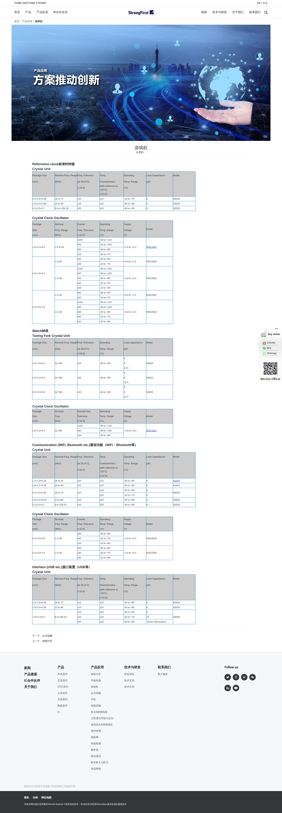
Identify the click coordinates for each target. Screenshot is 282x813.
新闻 (204, 12)
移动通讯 (96, 756)
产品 (28, 12)
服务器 (94, 749)
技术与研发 (219, 12)
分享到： (141, 152)
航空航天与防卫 (99, 762)
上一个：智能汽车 (42, 641)
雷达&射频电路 (99, 711)
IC (59, 711)
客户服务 (163, 674)
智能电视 (96, 743)
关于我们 (238, 12)
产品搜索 (30, 674)
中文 (265, 3)
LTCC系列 (63, 686)
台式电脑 (96, 693)
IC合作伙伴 (60, 12)
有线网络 (96, 768)
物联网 (94, 737)
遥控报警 (96, 730)
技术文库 (129, 686)
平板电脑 (96, 680)
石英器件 (63, 680)
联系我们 (255, 12)
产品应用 (42, 12)
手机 (93, 699)
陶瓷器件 (63, 705)
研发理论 (129, 674)
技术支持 (129, 680)
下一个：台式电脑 (42, 635)
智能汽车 (96, 674)
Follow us (231, 667)
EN (258, 3)
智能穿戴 (96, 705)
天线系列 (63, 699)
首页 (17, 12)
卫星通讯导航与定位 (102, 718)
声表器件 (63, 674)
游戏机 (94, 686)
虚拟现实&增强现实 (102, 724)
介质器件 (63, 693)
